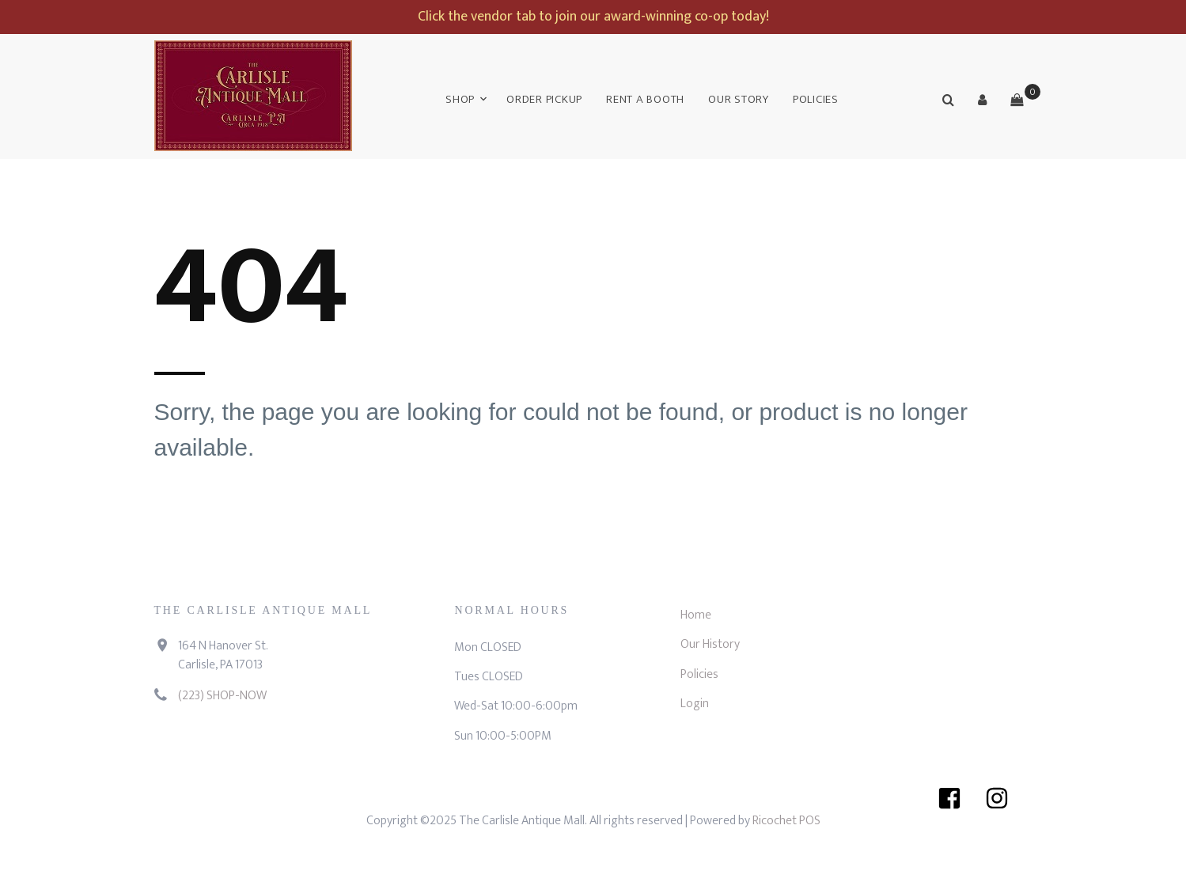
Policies (816, 99)
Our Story (738, 99)
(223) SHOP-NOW (222, 695)
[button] (982, 99)
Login (694, 703)
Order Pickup (544, 99)
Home (695, 615)
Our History (710, 644)
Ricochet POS (786, 820)
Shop (460, 99)
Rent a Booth (645, 99)
